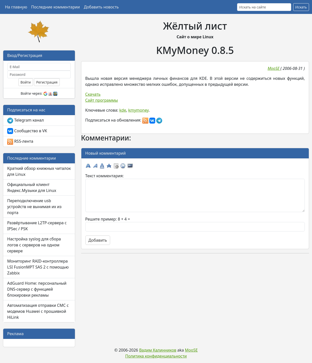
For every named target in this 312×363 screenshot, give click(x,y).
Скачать (93, 94)
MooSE (191, 350)
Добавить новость (101, 7)
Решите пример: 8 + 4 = (107, 219)
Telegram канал (25, 120)
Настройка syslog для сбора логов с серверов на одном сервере (34, 245)
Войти (26, 82)
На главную (16, 7)
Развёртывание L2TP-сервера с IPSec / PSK (37, 225)
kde (122, 110)
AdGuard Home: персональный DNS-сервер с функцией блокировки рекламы (36, 289)
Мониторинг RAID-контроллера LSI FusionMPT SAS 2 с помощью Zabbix (38, 267)
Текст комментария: (104, 176)
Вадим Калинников (157, 350)
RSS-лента (20, 141)
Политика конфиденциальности (156, 356)
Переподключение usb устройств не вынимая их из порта (34, 206)
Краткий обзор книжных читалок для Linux (39, 171)
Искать (301, 7)
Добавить (98, 240)
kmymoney (138, 110)
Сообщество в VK (27, 131)
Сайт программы (101, 100)
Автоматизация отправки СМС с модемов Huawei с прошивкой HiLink (38, 311)
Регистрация (47, 82)
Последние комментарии (55, 7)
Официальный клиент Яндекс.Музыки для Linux (31, 187)
